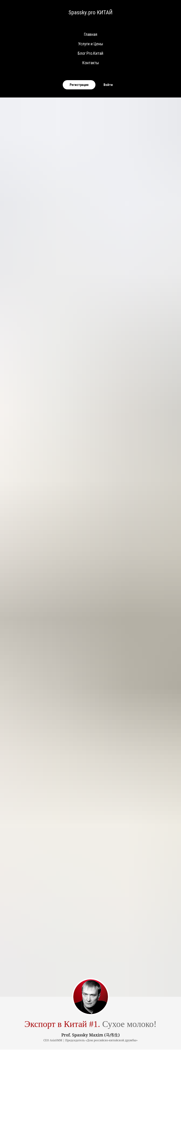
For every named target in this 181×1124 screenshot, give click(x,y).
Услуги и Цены (90, 43)
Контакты (90, 62)
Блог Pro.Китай (90, 53)
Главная (90, 34)
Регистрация (79, 85)
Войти (108, 85)
